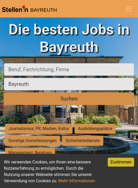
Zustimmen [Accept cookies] (120, 162)
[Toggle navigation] (128, 9)
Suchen (68, 99)
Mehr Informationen (76, 180)
